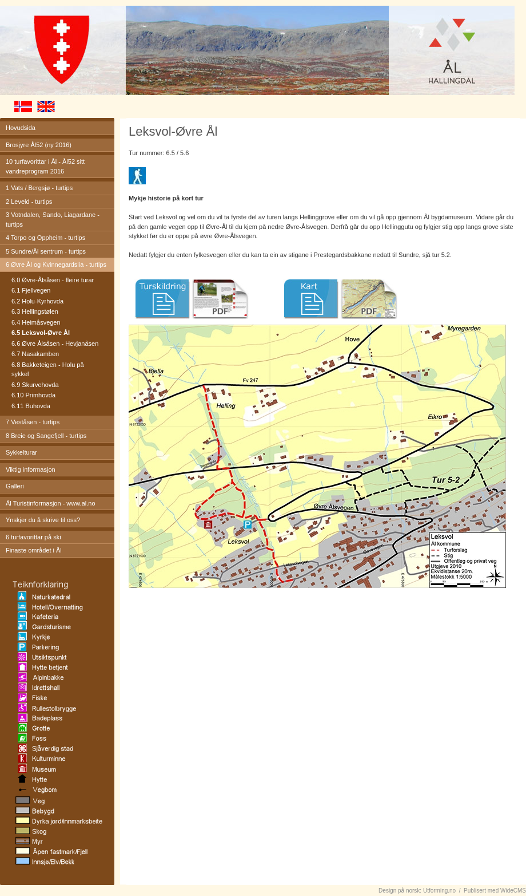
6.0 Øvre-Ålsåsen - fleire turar (52, 280)
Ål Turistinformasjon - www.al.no (50, 503)
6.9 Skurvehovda (35, 384)
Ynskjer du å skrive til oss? (43, 519)
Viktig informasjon (30, 469)
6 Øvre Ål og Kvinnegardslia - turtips (56, 264)
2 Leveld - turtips (29, 201)
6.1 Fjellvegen (31, 290)
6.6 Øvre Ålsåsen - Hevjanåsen (54, 343)
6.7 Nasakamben (35, 353)
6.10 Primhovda (33, 395)
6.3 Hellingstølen (34, 311)
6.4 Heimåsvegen (36, 322)
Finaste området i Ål (34, 550)
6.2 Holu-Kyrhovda (37, 301)
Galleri (15, 486)
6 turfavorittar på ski (33, 537)
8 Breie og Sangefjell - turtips (46, 435)
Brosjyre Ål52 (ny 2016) (38, 144)
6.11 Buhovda (30, 405)
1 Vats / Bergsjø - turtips (39, 187)
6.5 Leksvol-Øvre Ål (40, 332)
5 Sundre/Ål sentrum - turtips (46, 251)
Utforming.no (439, 890)
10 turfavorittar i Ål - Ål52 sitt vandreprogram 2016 (45, 166)
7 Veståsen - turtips (32, 422)
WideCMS (513, 890)
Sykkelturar (21, 452)
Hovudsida (20, 127)
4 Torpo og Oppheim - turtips (45, 237)
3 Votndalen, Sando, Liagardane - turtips (52, 219)
